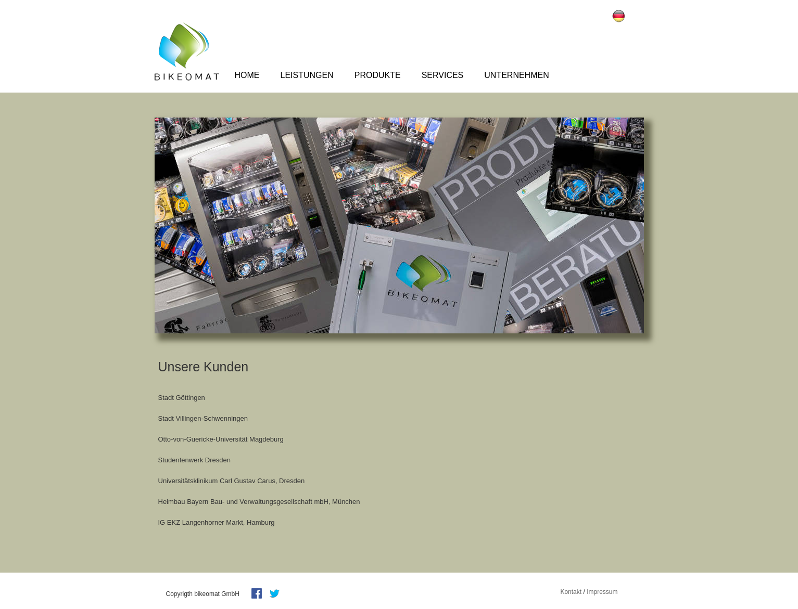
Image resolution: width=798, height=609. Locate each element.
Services (443, 75)
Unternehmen (516, 75)
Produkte (377, 75)
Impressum (602, 591)
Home (247, 75)
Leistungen (307, 75)
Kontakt (570, 591)
